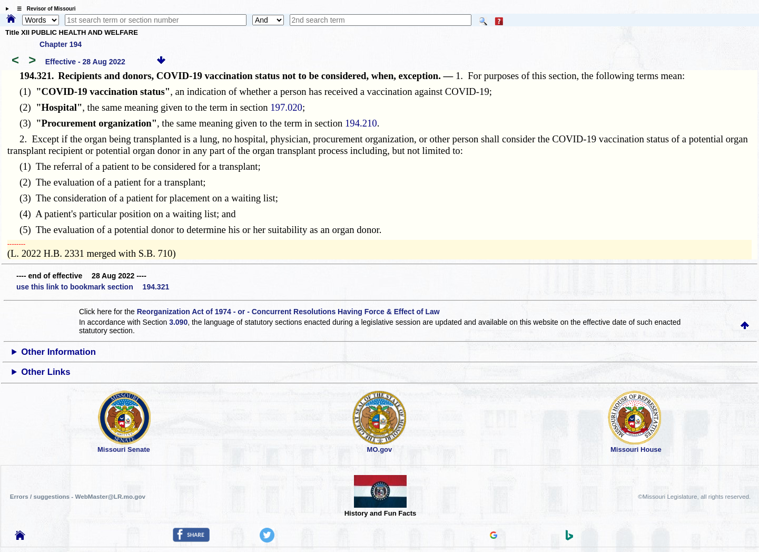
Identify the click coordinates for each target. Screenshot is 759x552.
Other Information (58, 352)
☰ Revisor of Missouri (44, 9)
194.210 (361, 123)
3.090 (178, 322)
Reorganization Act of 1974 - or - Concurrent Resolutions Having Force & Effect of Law (288, 311)
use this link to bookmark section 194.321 (92, 287)
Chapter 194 (61, 44)
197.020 (286, 107)
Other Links (45, 372)
